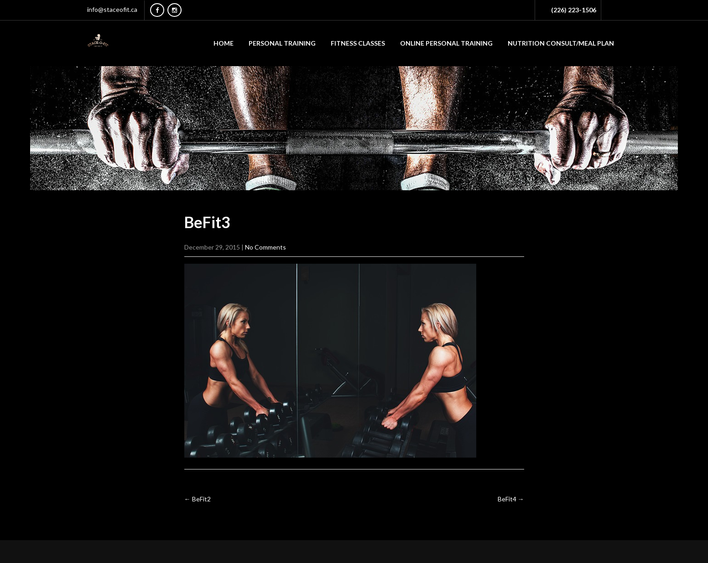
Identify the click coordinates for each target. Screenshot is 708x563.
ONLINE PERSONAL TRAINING (446, 43)
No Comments (265, 247)
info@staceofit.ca (112, 9)
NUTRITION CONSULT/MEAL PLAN (561, 43)
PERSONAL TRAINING (282, 43)
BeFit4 (511, 499)
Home (223, 43)
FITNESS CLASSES (358, 43)
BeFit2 (197, 499)
